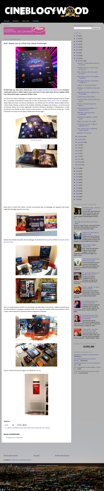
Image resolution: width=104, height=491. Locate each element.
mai (79, 153)
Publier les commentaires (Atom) (21, 460)
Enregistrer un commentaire (14, 437)
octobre (80, 139)
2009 (77, 191)
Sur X (38, 470)
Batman (37, 309)
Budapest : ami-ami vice (84, 133)
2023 (77, 44)
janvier (80, 165)
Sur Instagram (41, 478)
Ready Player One (53, 101)
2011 (77, 185)
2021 (77, 50)
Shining (38, 370)
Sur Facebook (41, 473)
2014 (77, 177)
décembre (81, 61)
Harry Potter (9, 242)
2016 (77, 171)
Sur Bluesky (40, 480)
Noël (32, 428)
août (79, 145)
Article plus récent (11, 456)
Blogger (55, 485)
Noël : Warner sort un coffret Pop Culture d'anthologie (25, 44)
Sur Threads (40, 475)
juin (79, 150)
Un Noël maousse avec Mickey (86, 97)
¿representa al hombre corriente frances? (86, 354)
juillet (79, 148)
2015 (77, 174)
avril (79, 156)
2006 (77, 199)
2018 (77, 58)
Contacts (36, 21)
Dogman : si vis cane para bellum (87, 85)
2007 (77, 196)
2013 (77, 179)
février (80, 162)
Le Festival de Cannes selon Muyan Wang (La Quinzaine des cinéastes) (90, 317)
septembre (81, 142)
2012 (77, 182)
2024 (77, 41)
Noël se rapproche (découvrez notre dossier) (47, 90)
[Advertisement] (36, 448)
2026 (77, 36)
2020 (77, 53)
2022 (77, 47)
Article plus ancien (62, 456)
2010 (77, 188)
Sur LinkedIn (40, 468)
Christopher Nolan (63, 240)
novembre (81, 136)
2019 (77, 55)
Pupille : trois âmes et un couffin (86, 121)
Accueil (6, 21)
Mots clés (25, 21)
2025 (77, 38)
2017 (77, 168)
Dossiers (16, 21)
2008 (77, 194)
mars (79, 159)
